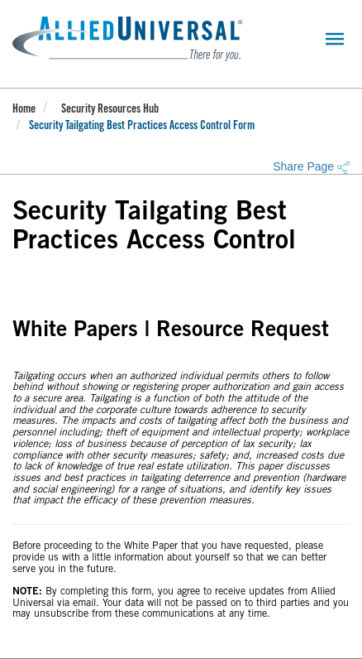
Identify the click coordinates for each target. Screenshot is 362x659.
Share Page (311, 166)
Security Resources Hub (110, 110)
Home (24, 110)
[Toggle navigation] (335, 39)
